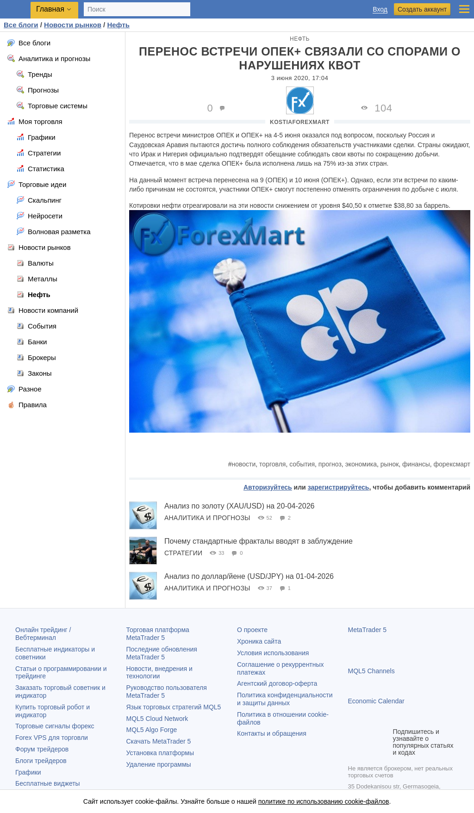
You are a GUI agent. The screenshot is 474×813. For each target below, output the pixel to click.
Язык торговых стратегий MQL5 (173, 707)
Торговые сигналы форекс (54, 726)
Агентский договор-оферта (277, 683)
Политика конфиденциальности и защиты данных (285, 699)
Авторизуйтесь (267, 487)
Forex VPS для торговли (51, 737)
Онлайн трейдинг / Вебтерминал (43, 633)
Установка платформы (160, 753)
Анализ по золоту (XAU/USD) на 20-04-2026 (239, 506)
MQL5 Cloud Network (157, 718)
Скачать (158, 741)
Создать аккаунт (422, 9)
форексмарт (452, 464)
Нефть (300, 39)
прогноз (330, 464)
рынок (389, 464)
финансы (416, 464)
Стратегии (183, 553)
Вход (380, 9)
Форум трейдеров (42, 749)
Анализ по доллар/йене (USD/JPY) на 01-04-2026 (249, 576)
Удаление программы (158, 764)
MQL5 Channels (371, 671)
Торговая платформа (157, 633)
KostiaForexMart (300, 122)
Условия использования (273, 653)
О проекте (252, 629)
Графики (28, 772)
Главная (50, 9)
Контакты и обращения (271, 733)
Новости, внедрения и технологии (159, 672)
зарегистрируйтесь (338, 487)
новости (244, 464)
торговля (272, 464)
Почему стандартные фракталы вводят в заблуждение (258, 541)
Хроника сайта (259, 641)
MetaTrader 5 (367, 629)
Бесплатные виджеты (47, 783)
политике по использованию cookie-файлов (323, 801)
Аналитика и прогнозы (207, 517)
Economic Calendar (376, 701)
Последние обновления (161, 653)
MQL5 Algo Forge (151, 729)
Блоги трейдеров (41, 760)
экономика (361, 464)
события (302, 464)
